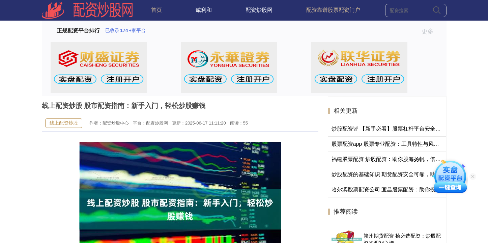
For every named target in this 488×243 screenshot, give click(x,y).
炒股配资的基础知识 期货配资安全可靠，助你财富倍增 (397, 174)
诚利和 (204, 10)
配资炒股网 (259, 10)
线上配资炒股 (64, 123)
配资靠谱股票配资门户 (333, 10)
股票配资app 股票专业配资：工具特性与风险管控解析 (396, 144)
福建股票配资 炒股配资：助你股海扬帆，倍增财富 (392, 159)
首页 (156, 10)
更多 (430, 31)
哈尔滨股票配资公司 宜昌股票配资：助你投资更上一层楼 (400, 189)
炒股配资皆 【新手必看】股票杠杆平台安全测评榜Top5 (397, 129)
